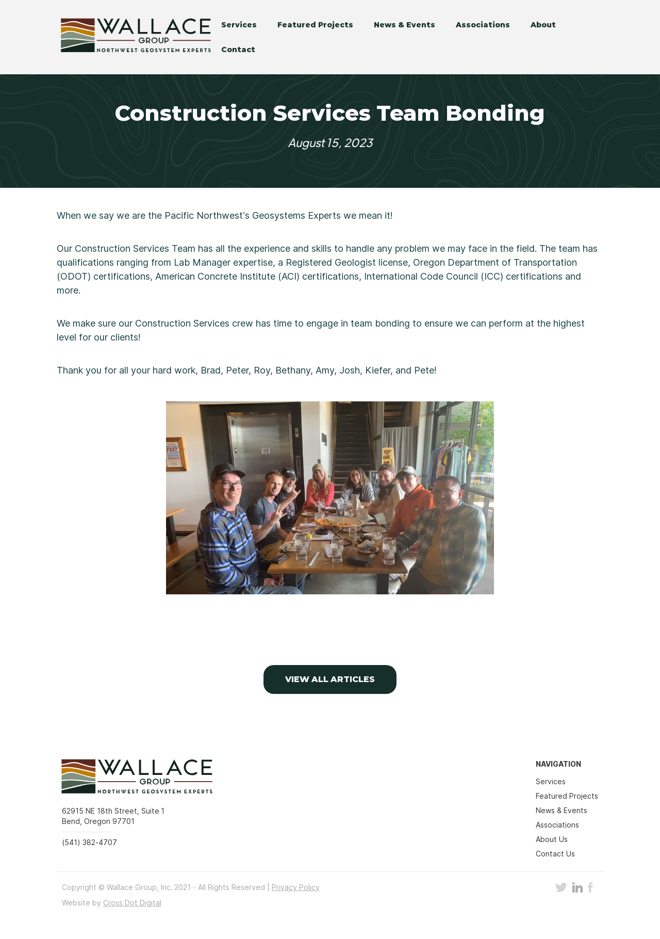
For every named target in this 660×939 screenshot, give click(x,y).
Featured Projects (315, 24)
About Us (552, 839)
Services (239, 24)
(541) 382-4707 (89, 842)
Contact (238, 49)
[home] (128, 37)
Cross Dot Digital (132, 902)
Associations (483, 24)
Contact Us (555, 853)
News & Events (404, 24)
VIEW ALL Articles (330, 679)
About (543, 24)
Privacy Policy (296, 887)
